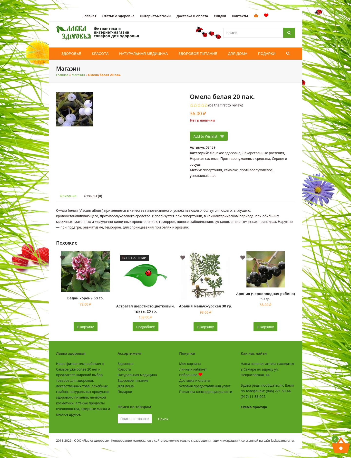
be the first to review (225, 105)
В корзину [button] (85, 326)
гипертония (212, 170)
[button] (288, 54)
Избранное (190, 374)
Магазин (78, 75)
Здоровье (126, 363)
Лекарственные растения (263, 153)
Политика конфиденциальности (205, 391)
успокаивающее (203, 175)
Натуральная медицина (137, 374)
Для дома (126, 386)
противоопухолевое (256, 170)
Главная (62, 75)
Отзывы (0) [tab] (93, 195)
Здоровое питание (133, 380)
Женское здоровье (225, 153)
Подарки (125, 391)
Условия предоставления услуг (204, 386)
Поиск (163, 419)
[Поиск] (289, 33)
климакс (231, 170)
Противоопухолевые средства (245, 158)
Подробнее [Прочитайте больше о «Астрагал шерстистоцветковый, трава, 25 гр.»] (145, 326)
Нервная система (204, 158)
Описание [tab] (68, 195)
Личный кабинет (193, 369)
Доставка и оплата (194, 380)
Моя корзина (190, 363)
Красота (124, 369)
